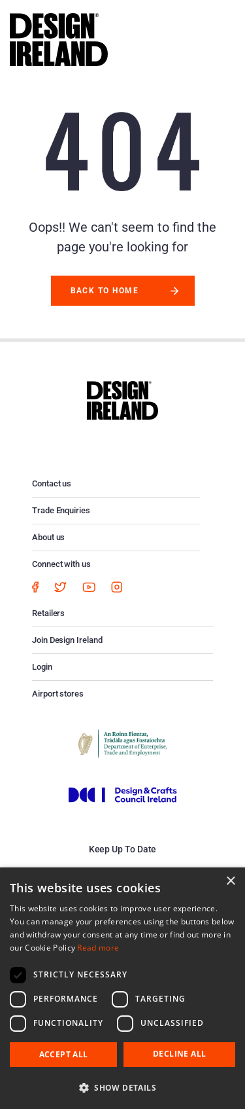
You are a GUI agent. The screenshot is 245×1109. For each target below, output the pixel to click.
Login (42, 667)
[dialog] (122, 988)
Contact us (51, 483)
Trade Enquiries (61, 510)
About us (48, 537)
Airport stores (58, 694)
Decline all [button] (179, 1053)
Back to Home (105, 290)
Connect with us (61, 564)
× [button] (230, 881)
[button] (122, 1087)
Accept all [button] (63, 1054)
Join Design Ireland (67, 640)
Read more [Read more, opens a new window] (98, 947)
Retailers (48, 613)
